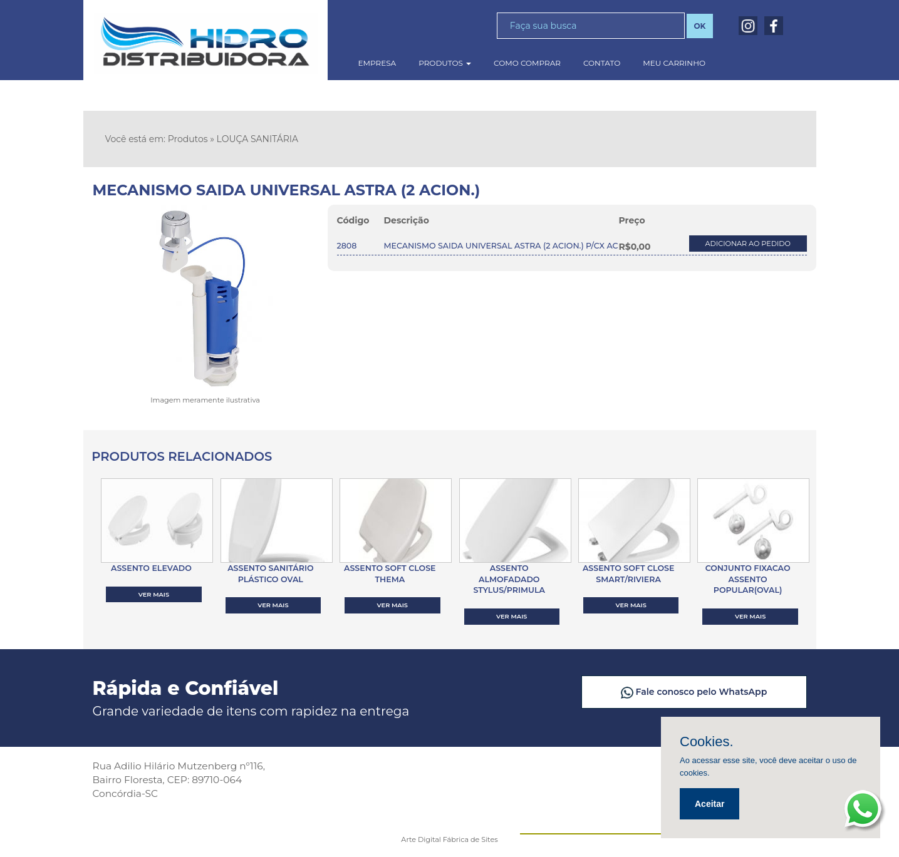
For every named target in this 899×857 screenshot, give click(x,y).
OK (699, 26)
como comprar (527, 63)
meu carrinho (674, 63)
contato (601, 63)
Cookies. (707, 742)
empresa (377, 63)
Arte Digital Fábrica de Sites (449, 839)
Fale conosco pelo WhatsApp (700, 691)
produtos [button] (444, 63)
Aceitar (709, 804)
